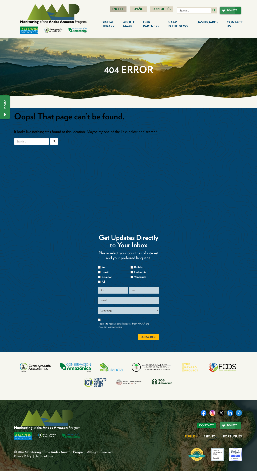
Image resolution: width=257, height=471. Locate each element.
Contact (235, 24)
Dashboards (207, 22)
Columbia (140, 272)
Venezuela (140, 277)
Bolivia (138, 267)
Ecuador (107, 277)
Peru (104, 267)
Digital (108, 24)
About (129, 24)
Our (151, 24)
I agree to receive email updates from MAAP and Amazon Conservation (124, 325)
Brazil (105, 272)
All (103, 282)
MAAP (178, 24)
